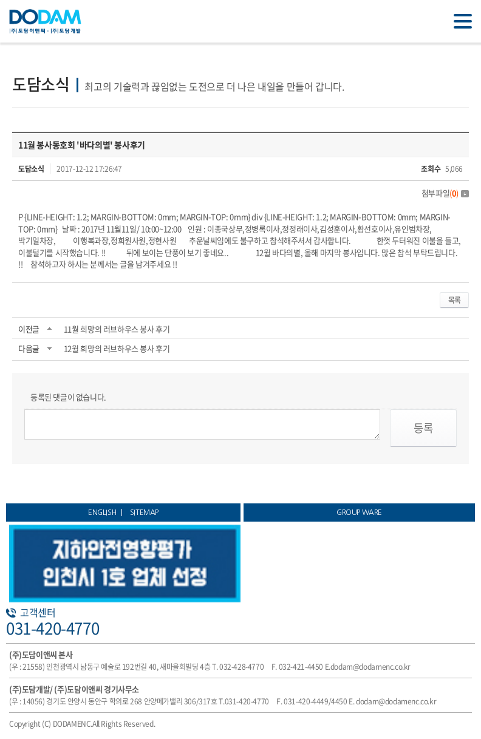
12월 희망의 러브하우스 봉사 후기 (117, 348)
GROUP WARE (359, 512)
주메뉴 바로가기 (0, 0)
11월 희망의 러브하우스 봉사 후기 (117, 329)
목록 (454, 300)
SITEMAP (144, 512)
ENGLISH (102, 512)
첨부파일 (445, 193)
